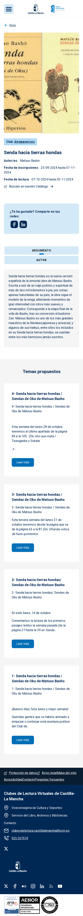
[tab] (41, 251)
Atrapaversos (24, 142)
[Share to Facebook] (14, 224)
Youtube (59, 886)
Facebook (15, 886)
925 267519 (20, 838)
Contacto (28, 779)
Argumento (41, 250)
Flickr (24, 886)
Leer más (25, 462)
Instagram (33, 886)
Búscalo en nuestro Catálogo (28, 186)
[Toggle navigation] (9, 9)
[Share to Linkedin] (23, 224)
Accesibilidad (13, 779)
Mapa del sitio (67, 773)
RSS (50, 886)
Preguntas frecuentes (49, 779)
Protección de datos (23, 773)
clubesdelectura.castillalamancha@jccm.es (41, 830)
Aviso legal (49, 773)
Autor (41, 260)
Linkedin (41, 886)
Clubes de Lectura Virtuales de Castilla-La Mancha (39, 796)
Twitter (6, 886)
